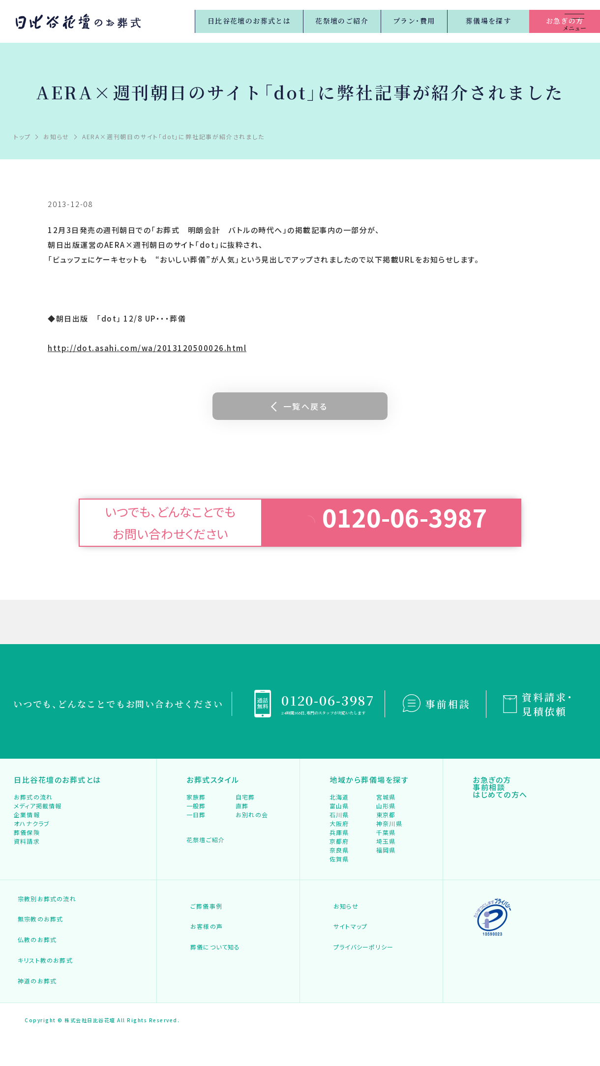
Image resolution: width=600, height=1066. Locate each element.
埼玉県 (386, 881)
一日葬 (196, 836)
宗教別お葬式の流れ (51, 952)
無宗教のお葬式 (37, 968)
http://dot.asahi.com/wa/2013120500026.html (147, 348)
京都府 (340, 881)
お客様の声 (203, 972)
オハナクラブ (33, 851)
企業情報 (27, 836)
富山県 (340, 822)
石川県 (340, 836)
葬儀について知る (212, 987)
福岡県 (386, 895)
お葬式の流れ (34, 807)
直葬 (242, 822)
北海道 (340, 807)
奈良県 (340, 895)
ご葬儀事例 (203, 957)
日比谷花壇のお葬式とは (190, 21)
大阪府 (340, 851)
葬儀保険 (27, 866)
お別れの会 (253, 836)
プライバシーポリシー (361, 987)
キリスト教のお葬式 (42, 997)
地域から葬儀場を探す (371, 783)
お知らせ (343, 957)
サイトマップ (347, 972)
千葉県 (386, 866)
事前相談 (448, 704)
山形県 (386, 822)
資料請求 (27, 881)
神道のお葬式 (34, 1012)
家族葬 (196, 807)
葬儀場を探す (439, 21)
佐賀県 (340, 910)
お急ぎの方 (515, 21)
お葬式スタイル (214, 783)
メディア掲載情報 (39, 822)
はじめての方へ (501, 812)
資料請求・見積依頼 (547, 704)
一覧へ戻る (305, 406)
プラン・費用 (363, 21)
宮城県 (386, 807)
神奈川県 (389, 851)
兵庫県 (340, 866)
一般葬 (196, 822)
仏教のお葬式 (34, 982)
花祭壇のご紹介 (288, 21)
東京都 (386, 836)
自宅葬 (246, 807)
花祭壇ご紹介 (211, 869)
